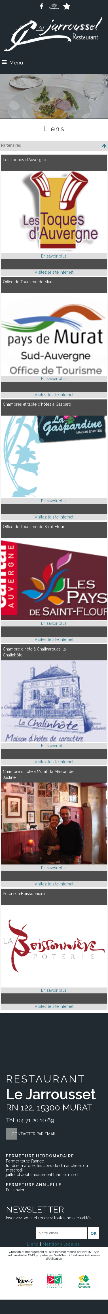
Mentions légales (61, 1244)
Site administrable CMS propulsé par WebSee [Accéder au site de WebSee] (53, 1253)
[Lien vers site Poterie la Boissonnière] (54, 985)
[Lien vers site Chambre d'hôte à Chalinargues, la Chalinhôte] (54, 741)
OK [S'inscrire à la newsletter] (93, 1233)
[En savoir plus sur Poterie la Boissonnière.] (54, 990)
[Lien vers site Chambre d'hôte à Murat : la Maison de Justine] (54, 863)
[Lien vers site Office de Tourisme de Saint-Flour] (54, 618)
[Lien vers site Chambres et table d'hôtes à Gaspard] (54, 496)
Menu (16, 63)
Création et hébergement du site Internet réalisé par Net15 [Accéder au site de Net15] (50, 1252)
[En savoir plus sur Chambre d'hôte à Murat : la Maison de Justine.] (54, 868)
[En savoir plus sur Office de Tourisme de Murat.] (54, 379)
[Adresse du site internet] (54, 272)
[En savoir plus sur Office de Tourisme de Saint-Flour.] (54, 623)
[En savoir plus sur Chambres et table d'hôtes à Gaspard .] (54, 501)
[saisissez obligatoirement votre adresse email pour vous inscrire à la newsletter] (61, 1233)
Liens (33, 1244)
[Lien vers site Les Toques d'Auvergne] (54, 251)
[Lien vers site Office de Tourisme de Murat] (54, 373)
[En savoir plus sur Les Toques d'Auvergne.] (54, 256)
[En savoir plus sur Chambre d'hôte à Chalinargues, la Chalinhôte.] (54, 746)
